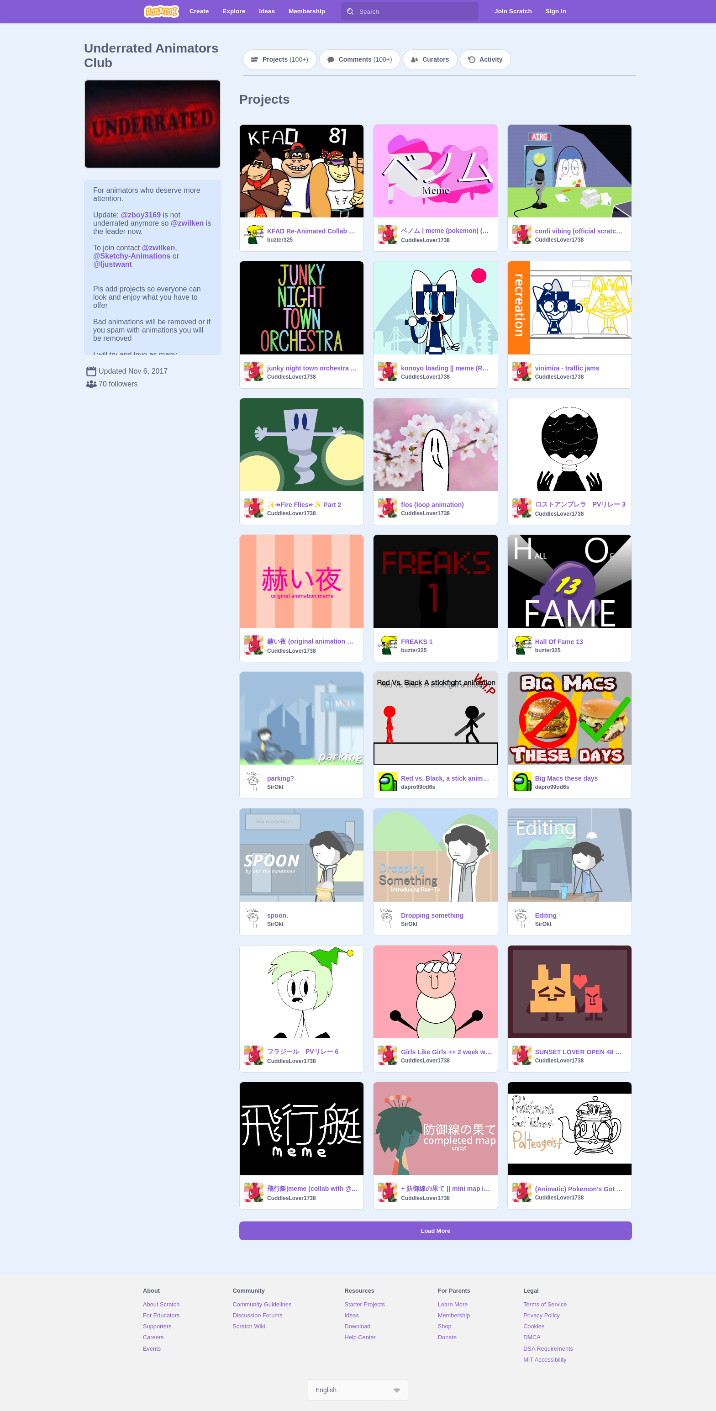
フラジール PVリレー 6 (302, 1051)
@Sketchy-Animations (131, 256)
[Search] (350, 11)
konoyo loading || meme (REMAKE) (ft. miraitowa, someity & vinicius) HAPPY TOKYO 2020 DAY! (446, 368)
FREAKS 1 (416, 641)
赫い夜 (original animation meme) (312, 641)
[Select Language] (358, 1390)
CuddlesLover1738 (425, 240)
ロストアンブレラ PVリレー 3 (580, 504)
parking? (280, 778)
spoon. (277, 915)
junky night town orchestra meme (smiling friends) (312, 368)
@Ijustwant (112, 264)
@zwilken (187, 223)
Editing (546, 915)
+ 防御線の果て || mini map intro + (446, 1188)
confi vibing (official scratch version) (580, 231)
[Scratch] (161, 11)
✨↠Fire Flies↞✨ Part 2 (304, 504)
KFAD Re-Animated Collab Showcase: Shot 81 (312, 231)
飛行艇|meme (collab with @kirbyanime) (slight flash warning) (312, 1188)
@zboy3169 (141, 215)
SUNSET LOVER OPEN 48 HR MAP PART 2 (580, 1052)
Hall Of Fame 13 (559, 641)
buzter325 (280, 240)
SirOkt (275, 787)
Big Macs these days (566, 778)
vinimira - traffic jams (567, 368)
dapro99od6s (418, 787)
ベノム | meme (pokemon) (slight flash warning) (446, 230)
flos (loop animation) (432, 504)
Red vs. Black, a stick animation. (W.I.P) (446, 778)
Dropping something (432, 915)
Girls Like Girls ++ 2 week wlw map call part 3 (446, 1052)
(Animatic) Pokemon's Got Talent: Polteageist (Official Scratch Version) (580, 1189)
